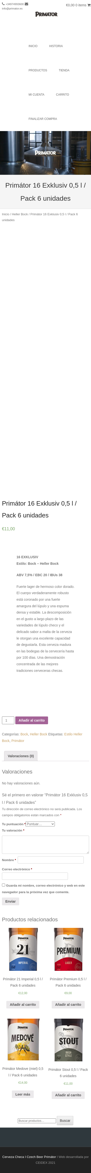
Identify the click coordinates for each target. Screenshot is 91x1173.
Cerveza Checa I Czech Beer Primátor (29, 1157)
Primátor (17, 741)
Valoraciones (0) (21, 756)
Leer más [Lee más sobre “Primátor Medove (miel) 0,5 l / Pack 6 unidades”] (22, 1094)
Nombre (9, 860)
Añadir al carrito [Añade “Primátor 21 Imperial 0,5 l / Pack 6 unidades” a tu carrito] (23, 1005)
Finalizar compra (43, 119)
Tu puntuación (13, 824)
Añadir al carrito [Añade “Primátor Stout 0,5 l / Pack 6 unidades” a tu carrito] (68, 1095)
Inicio (33, 46)
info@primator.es (12, 8)
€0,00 (78, 5)
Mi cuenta (36, 94)
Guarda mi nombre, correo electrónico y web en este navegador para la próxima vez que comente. (43, 889)
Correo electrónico (17, 869)
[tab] (20, 756)
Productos (38, 70)
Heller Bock (20, 214)
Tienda (64, 70)
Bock (24, 734)
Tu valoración (13, 830)
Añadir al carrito (32, 720)
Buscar (65, 1121)
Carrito (62, 94)
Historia (56, 46)
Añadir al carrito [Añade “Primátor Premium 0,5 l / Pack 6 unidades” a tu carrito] (68, 1005)
